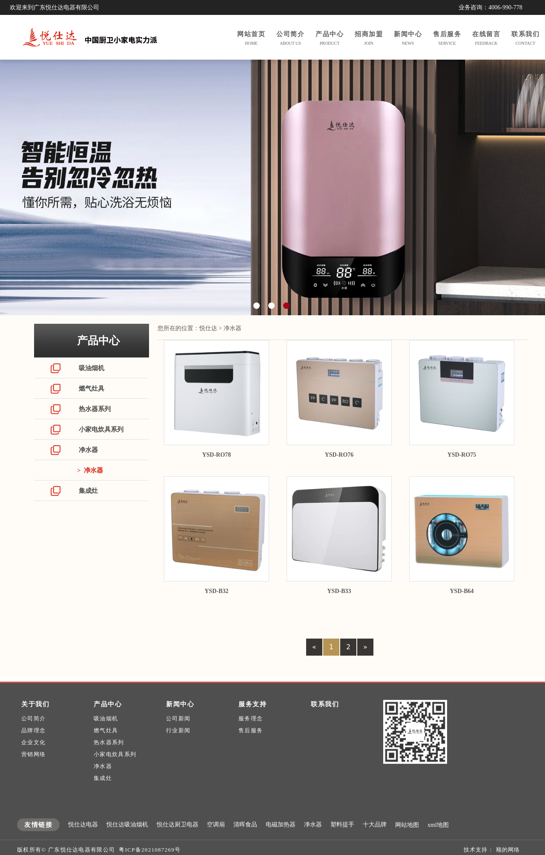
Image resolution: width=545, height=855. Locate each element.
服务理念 (250, 733)
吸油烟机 (90, 368)
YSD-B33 (339, 591)
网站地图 (407, 839)
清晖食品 (245, 839)
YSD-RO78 (216, 455)
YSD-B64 (461, 591)
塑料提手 (342, 839)
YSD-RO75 (461, 455)
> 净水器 (90, 470)
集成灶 (87, 490)
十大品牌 (375, 839)
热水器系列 (94, 409)
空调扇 (216, 839)
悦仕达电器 (83, 839)
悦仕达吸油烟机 (127, 839)
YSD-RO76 (339, 455)
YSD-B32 (216, 591)
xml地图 (438, 839)
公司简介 (33, 733)
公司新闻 (178, 733)
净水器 (87, 449)
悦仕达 (208, 328)
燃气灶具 (90, 388)
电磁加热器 (280, 839)
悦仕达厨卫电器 (177, 839)
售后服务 (250, 745)
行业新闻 (178, 745)
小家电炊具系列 (100, 429)
